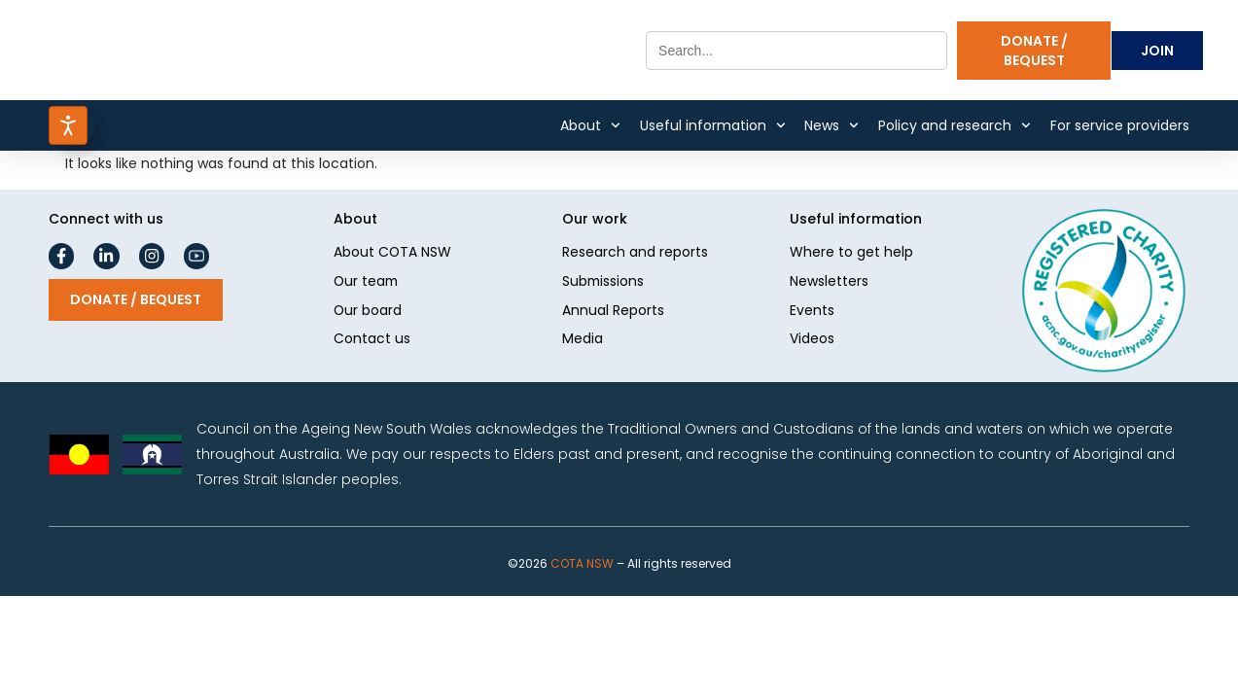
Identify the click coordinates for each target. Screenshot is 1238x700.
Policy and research (954, 125)
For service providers (1119, 125)
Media (582, 341)
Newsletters (829, 283)
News (831, 125)
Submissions (604, 283)
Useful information (713, 125)
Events (812, 312)
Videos (812, 341)
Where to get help (851, 253)
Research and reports (635, 253)
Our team (367, 283)
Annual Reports (613, 312)
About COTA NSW (393, 253)
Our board (368, 312)
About (590, 125)
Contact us (372, 341)
